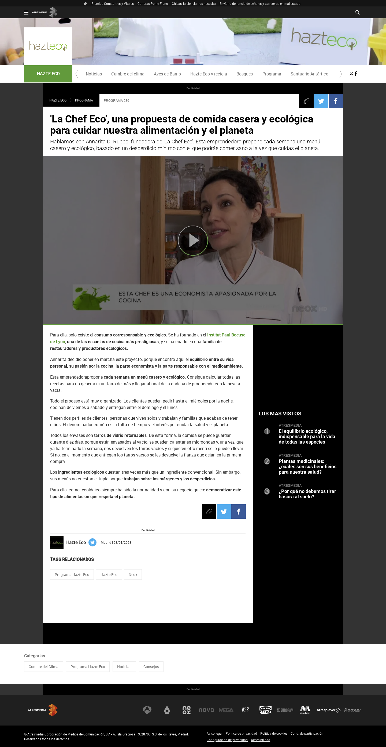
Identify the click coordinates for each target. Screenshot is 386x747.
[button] (76, 74)
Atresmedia (43, 710)
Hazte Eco (109, 574)
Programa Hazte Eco (72, 574)
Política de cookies (273, 733)
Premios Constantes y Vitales (112, 3)
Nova (206, 710)
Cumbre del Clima (43, 666)
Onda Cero (266, 710)
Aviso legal (214, 733)
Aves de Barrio (167, 74)
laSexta (167, 710)
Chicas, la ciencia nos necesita (194, 3)
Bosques (244, 74)
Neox (133, 574)
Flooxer (352, 710)
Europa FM (285, 710)
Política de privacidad (241, 733)
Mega (226, 710)
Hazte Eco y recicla (208, 74)
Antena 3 (147, 710)
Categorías (34, 655)
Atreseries (246, 710)
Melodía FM (305, 710)
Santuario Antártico (309, 74)
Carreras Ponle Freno (153, 3)
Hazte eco (57, 100)
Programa (271, 74)
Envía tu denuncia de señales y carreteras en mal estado (260, 3)
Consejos (151, 666)
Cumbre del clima (127, 74)
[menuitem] (93, 74)
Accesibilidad (260, 740)
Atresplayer (329, 710)
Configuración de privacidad (227, 740)
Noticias (94, 74)
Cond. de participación (307, 733)
